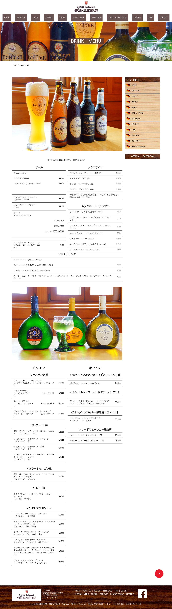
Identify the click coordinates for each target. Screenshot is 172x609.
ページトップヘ (159, 573)
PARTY (65, 17)
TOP (14, 65)
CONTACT (147, 17)
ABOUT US (34, 17)
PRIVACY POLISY (138, 147)
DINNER (56, 17)
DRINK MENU (78, 17)
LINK (137, 17)
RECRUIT (127, 17)
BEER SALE (93, 17)
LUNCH (45, 17)
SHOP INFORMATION (111, 17)
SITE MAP (135, 135)
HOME (23, 17)
